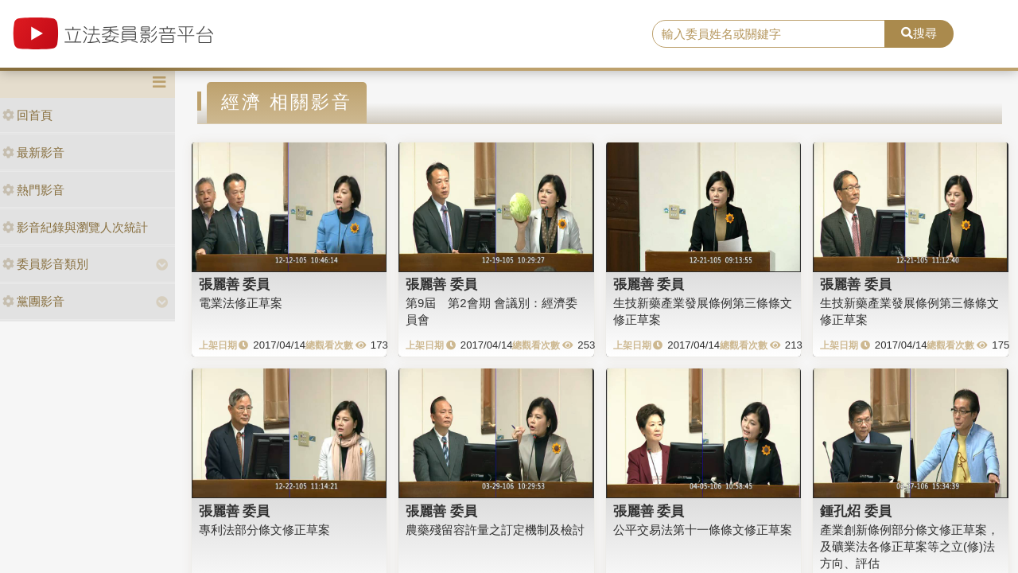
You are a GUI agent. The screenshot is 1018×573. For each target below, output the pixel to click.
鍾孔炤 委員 (856, 511)
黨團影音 (33, 301)
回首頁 (27, 115)
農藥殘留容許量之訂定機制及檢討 (495, 529)
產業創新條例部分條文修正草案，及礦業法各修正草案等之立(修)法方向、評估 (909, 547)
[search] (768, 34)
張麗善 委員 (234, 284)
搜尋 (919, 33)
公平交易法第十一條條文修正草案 (702, 529)
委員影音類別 (45, 264)
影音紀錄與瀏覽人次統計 (75, 227)
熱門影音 (33, 190)
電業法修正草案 (240, 303)
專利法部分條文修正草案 (264, 529)
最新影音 (33, 152)
